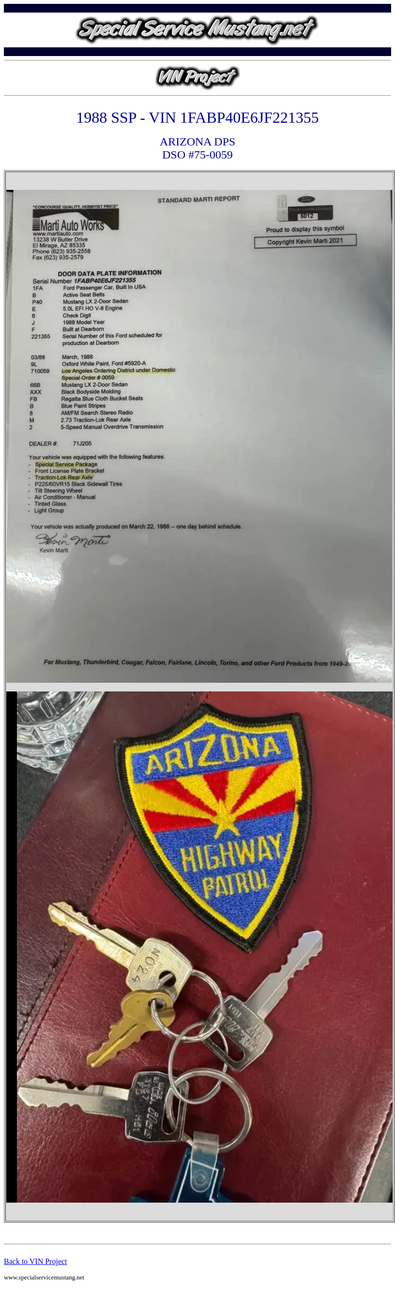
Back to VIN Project (35, 1261)
